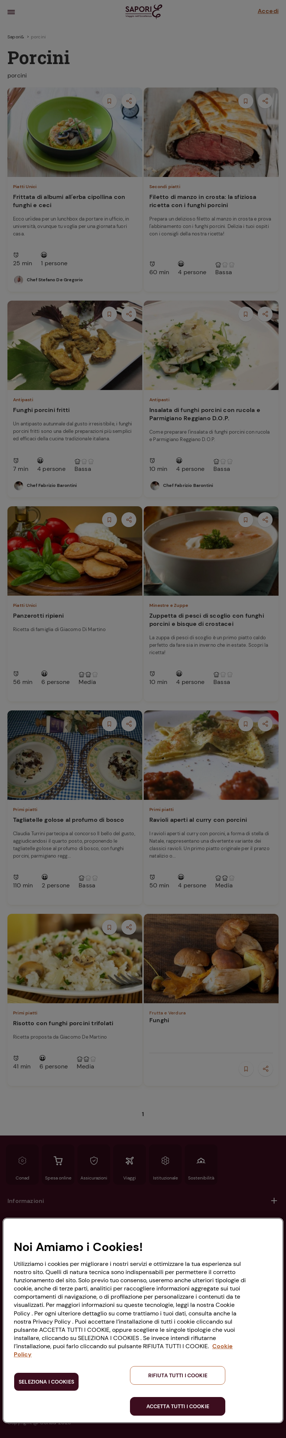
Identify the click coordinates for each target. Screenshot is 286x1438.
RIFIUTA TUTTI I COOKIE (177, 1375)
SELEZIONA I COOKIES (46, 1381)
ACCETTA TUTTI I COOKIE (177, 1406)
